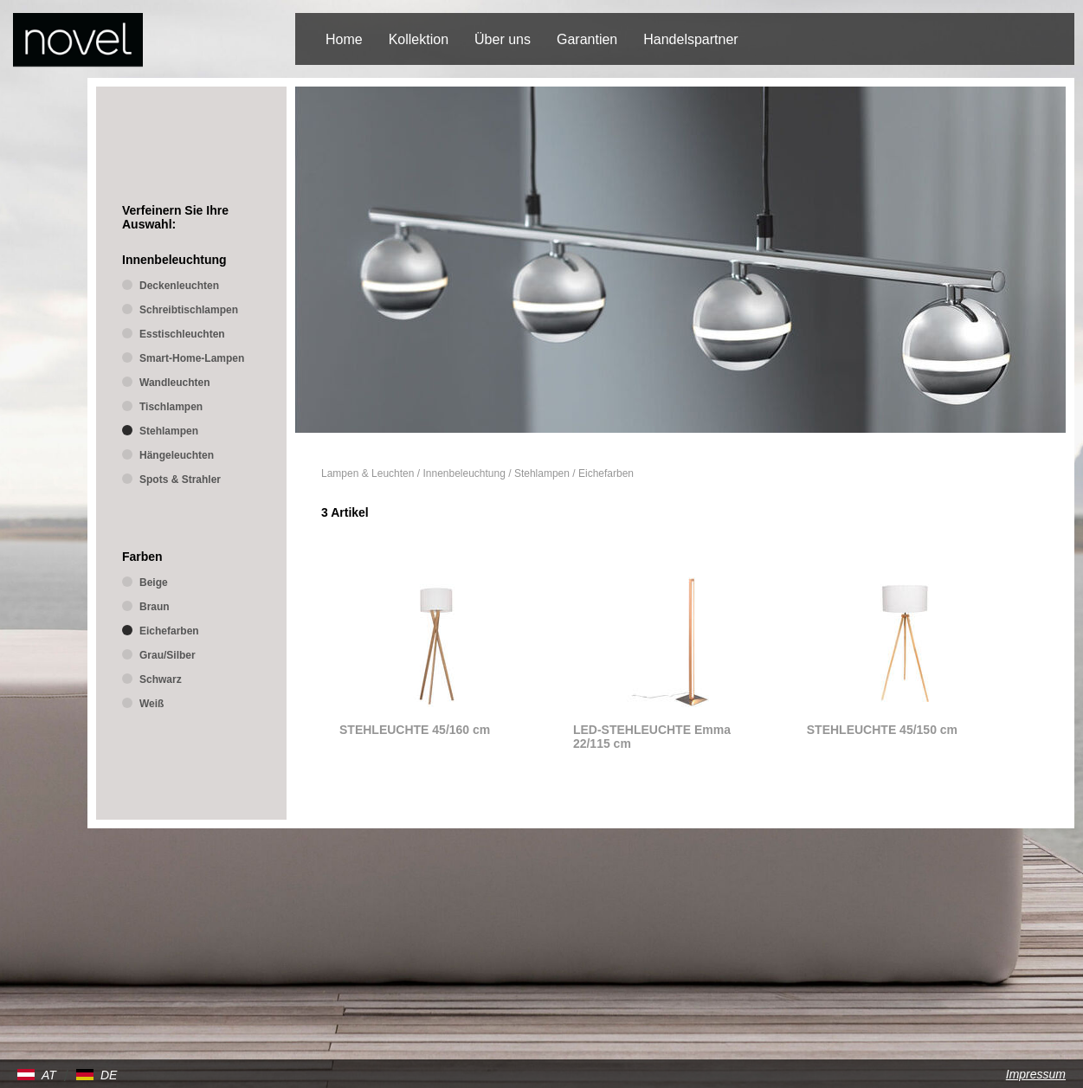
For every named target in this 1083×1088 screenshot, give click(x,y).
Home (344, 39)
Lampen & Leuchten (367, 473)
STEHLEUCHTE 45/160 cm (414, 730)
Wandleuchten (174, 383)
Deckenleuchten (179, 286)
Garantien (587, 39)
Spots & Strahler (180, 479)
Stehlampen (542, 473)
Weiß (151, 704)
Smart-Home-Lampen (191, 358)
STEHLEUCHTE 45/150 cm (882, 730)
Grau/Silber (167, 655)
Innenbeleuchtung (463, 473)
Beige (153, 582)
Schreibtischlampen (188, 310)
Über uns (502, 39)
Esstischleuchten (182, 334)
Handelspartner (690, 39)
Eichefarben (606, 473)
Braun (154, 607)
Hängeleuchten (176, 455)
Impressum (1036, 1074)
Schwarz (160, 679)
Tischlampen (171, 407)
